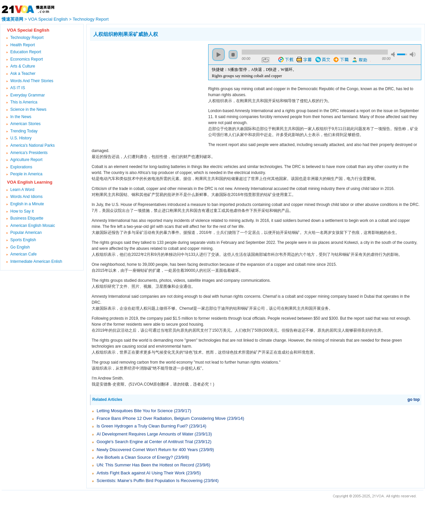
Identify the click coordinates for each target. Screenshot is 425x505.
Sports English (23, 240)
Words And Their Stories (31, 81)
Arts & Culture (22, 66)
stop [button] (233, 54)
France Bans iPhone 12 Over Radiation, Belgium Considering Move (161, 418)
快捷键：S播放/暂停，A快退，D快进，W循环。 (254, 69)
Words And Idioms (26, 196)
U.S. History (21, 138)
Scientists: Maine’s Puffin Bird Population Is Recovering (150, 480)
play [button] (218, 54)
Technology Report (91, 19)
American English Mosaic (32, 225)
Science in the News (28, 109)
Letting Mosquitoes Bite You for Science (135, 410)
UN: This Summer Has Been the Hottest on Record (145, 464)
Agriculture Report (26, 159)
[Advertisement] (146, 90)
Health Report (22, 45)
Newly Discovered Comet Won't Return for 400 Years (147, 449)
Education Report (25, 52)
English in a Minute (27, 204)
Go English (20, 247)
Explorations (21, 167)
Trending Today (24, 131)
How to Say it (22, 211)
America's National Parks (32, 145)
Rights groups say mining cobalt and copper (247, 76)
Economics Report (26, 59)
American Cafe (23, 254)
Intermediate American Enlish (36, 261)
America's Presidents (28, 152)
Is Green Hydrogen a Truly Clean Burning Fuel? (142, 425)
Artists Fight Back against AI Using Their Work (141, 472)
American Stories (25, 123)
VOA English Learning (29, 182)
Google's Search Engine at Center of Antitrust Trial (145, 441)
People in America (26, 174)
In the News (20, 116)
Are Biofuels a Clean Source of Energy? (135, 457)
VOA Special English (48, 19)
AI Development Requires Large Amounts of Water (145, 433)
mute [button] (394, 54)
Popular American (26, 232)
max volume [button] (413, 54)
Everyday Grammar (27, 95)
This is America (23, 102)
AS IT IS (17, 87)
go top (413, 399)
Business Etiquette (26, 218)
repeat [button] (266, 60)
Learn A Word (22, 189)
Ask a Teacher (23, 73)
